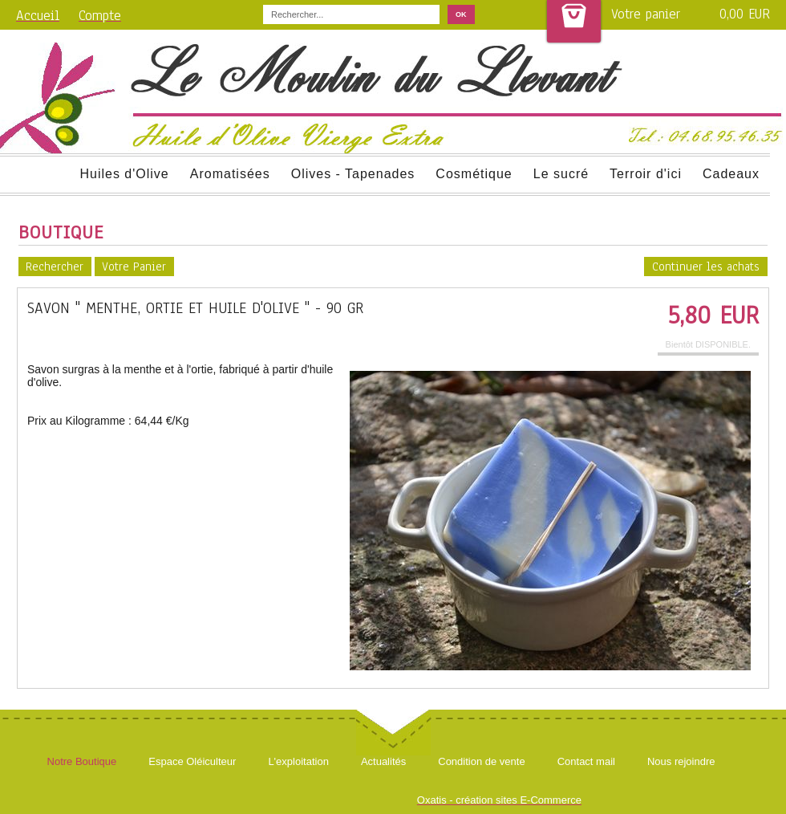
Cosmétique (474, 174)
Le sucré (561, 174)
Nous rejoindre (681, 761)
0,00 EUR (744, 14)
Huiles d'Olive (123, 174)
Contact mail (586, 761)
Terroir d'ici (646, 174)
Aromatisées (230, 174)
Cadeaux (731, 174)
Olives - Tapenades (353, 174)
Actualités (383, 761)
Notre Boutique (82, 761)
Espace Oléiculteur (192, 761)
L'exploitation (298, 761)
